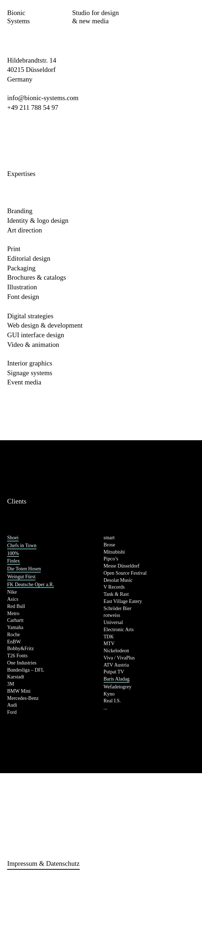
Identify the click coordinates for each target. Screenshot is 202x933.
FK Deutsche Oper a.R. (30, 584)
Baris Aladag (117, 679)
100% (13, 553)
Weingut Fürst (21, 576)
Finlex (13, 561)
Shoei (13, 537)
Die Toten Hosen (24, 568)
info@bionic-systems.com (43, 98)
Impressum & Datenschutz (43, 863)
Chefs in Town (21, 545)
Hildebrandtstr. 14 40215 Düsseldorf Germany (31, 70)
